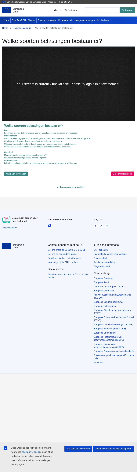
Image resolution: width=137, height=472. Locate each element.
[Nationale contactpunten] (49, 225)
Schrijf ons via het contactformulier (64, 258)
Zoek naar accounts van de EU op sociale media (68, 275)
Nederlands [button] (72, 10)
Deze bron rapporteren (122, 174)
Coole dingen (103, 20)
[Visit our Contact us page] (106, 225)
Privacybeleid (100, 258)
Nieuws (31, 20)
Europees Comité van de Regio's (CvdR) (113, 324)
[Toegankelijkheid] (9, 227)
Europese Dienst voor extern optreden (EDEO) (112, 311)
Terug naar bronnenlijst (70, 187)
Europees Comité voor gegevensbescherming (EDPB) (109, 345)
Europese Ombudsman (105, 333)
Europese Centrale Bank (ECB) (109, 302)
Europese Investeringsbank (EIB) (110, 328)
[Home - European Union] (13, 10)
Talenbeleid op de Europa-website (110, 254)
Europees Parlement (104, 278)
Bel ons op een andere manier (62, 254)
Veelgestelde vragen (85, 20)
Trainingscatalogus (47, 20)
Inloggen (57, 10)
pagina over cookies (31, 452)
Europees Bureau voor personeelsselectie (114, 351)
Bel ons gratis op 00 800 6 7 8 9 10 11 (66, 250)
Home (6, 20)
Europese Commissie (104, 290)
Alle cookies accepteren (78, 448)
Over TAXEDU (19, 20)
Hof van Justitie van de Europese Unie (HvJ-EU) (112, 296)
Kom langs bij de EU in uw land (63, 262)
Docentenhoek (65, 20)
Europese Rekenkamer (105, 306)
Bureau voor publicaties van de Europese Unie (114, 357)
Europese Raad (101, 282)
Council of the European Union (109, 286)
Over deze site (101, 250)
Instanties (98, 362)
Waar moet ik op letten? (60, 2)
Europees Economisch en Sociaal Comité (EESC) (114, 319)
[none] (68, 84)
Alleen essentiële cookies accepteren (113, 448)
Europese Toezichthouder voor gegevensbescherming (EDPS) (109, 338)
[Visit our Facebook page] (95, 225)
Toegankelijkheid (102, 266)
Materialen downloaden (16, 174)
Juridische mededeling (104, 262)
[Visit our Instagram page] (101, 225)
